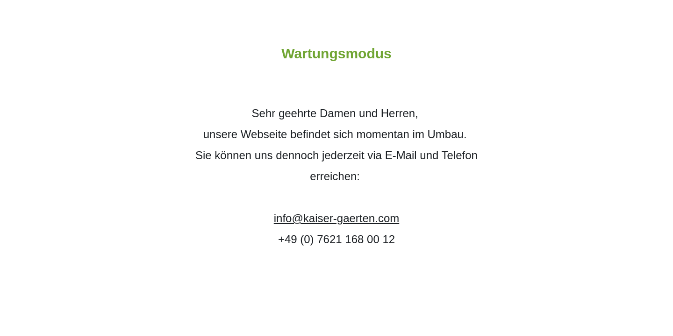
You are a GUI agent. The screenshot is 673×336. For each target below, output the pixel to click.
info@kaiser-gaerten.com (336, 218)
